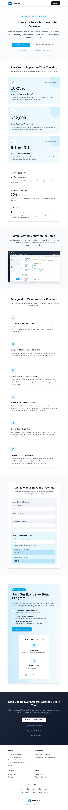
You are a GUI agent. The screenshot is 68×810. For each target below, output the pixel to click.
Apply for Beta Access (22, 629)
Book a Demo (12, 774)
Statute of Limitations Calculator (45, 757)
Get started (56, 3)
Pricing (10, 765)
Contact (10, 777)
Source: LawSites (52, 112)
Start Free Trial (21, 44)
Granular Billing (12, 760)
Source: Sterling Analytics (50, 82)
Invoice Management (14, 757)
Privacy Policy (39, 774)
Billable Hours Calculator (43, 754)
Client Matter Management (16, 763)
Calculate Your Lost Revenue (43, 44)
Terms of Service (40, 777)
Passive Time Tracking (15, 754)
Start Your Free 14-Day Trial (34, 719)
